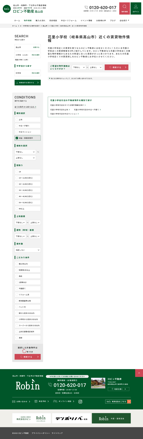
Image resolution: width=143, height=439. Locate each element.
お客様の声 (101, 20)
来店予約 (40, 401)
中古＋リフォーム (69, 20)
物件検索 (28, 20)
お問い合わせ (20, 402)
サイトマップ (57, 433)
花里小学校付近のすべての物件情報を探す (68, 105)
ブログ (113, 20)
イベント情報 (86, 20)
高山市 (45, 26)
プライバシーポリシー (41, 433)
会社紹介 (123, 20)
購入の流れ (40, 20)
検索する (26, 356)
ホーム (17, 20)
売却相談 (53, 20)
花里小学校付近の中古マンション (64, 114)
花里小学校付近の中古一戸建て (87, 110)
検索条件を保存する (25, 82)
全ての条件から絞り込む (25, 107)
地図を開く (117, 389)
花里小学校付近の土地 (60, 110)
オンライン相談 (62, 401)
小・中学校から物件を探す (30, 26)
